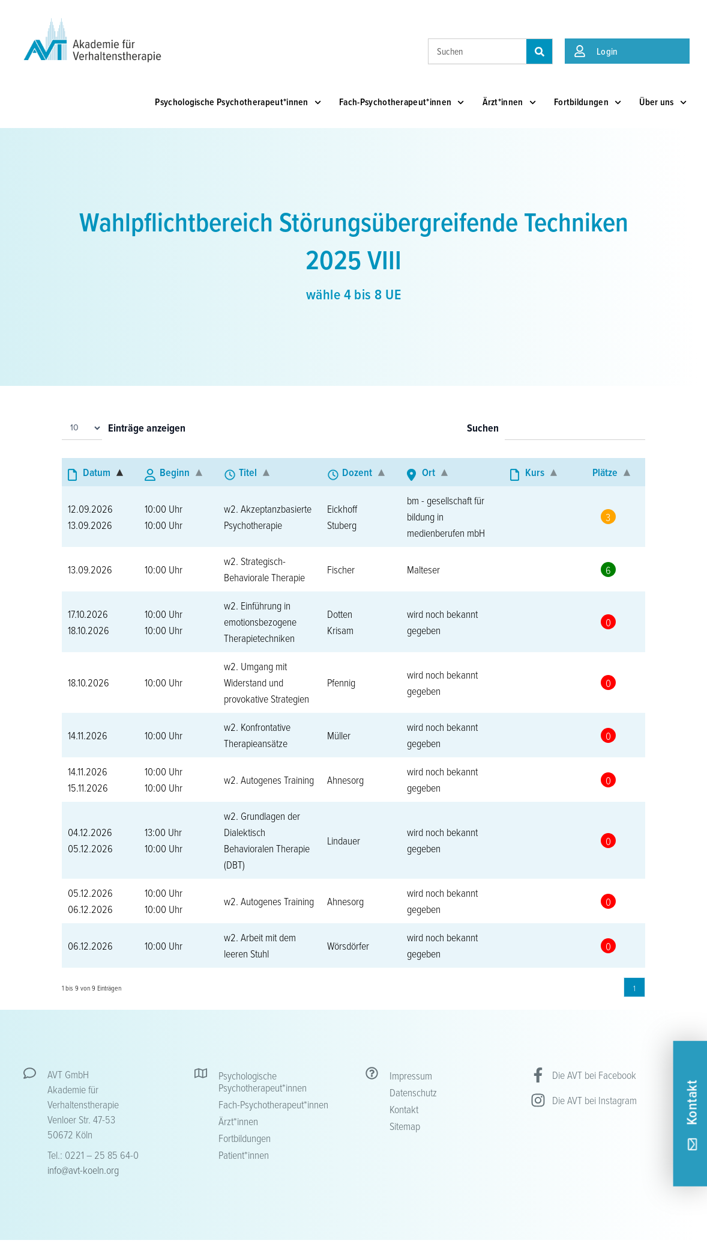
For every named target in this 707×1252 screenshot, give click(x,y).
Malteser (423, 569)
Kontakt (404, 1109)
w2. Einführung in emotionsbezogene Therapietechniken (260, 621)
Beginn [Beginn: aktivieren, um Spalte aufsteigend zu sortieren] (175, 472)
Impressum (411, 1075)
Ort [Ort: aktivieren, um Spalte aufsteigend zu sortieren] (428, 472)
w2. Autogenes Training (269, 779)
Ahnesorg (345, 779)
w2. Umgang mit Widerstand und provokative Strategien (266, 682)
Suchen (483, 429)
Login (607, 51)
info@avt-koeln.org (83, 1169)
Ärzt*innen (509, 102)
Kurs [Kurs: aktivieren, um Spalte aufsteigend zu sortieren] (534, 472)
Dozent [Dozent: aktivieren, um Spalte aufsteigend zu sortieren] (357, 472)
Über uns (663, 102)
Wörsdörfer (348, 945)
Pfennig (341, 682)
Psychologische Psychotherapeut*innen (238, 102)
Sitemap (405, 1126)
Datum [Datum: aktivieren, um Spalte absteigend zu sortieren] (96, 472)
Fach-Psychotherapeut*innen (402, 102)
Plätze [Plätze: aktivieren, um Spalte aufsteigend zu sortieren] (605, 472)
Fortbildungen (587, 102)
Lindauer (343, 840)
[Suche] (539, 51)
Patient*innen (243, 1154)
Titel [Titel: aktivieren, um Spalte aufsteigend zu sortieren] (248, 472)
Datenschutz (413, 1092)
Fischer (341, 569)
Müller (338, 735)
